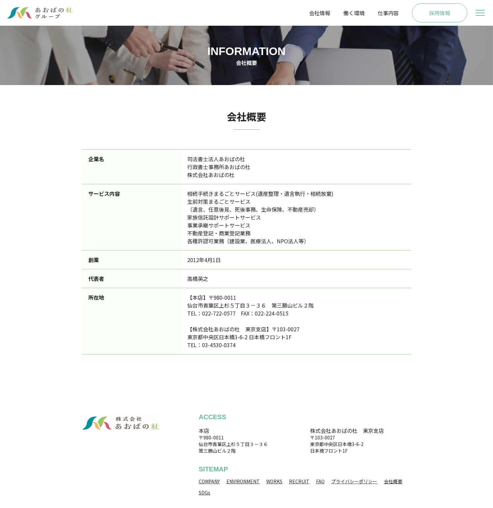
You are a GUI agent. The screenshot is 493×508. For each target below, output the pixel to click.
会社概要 (393, 481)
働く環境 (353, 13)
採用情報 (439, 13)
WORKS (274, 481)
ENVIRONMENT (243, 481)
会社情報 (319, 13)
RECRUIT (299, 481)
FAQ (320, 481)
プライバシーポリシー (354, 481)
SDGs (204, 492)
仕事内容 (388, 13)
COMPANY (209, 481)
